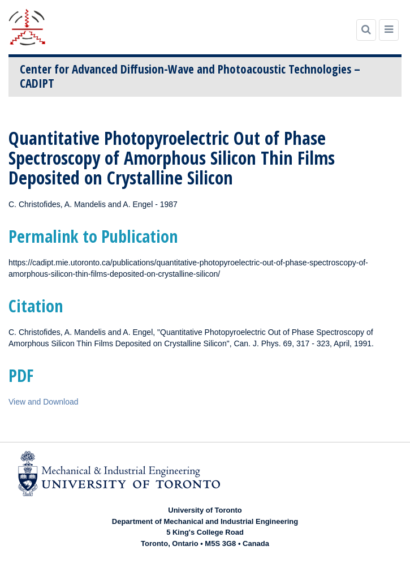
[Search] (366, 30)
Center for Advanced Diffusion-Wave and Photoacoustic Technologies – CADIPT (190, 76)
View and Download (43, 401)
